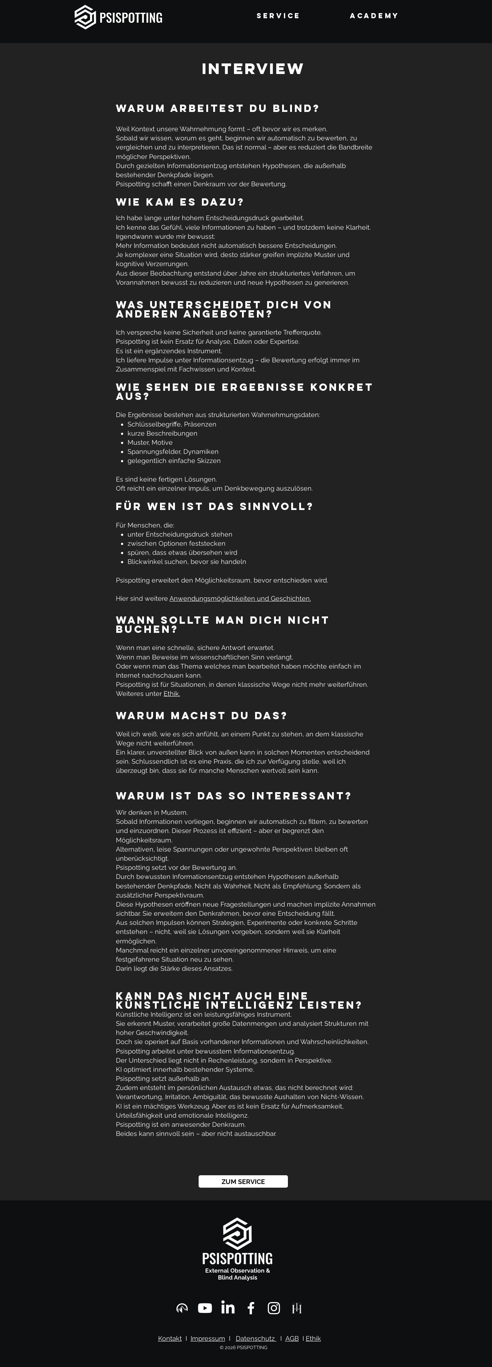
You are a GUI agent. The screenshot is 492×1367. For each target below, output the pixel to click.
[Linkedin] (228, 1308)
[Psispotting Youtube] (205, 1308)
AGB (292, 1338)
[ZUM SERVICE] (243, 1181)
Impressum (208, 1338)
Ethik (313, 1338)
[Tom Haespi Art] (297, 1308)
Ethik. (172, 693)
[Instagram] (274, 1308)
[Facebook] (251, 1308)
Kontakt (170, 1338)
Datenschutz (256, 1338)
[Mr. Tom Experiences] (182, 1308)
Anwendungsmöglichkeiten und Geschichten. (240, 598)
